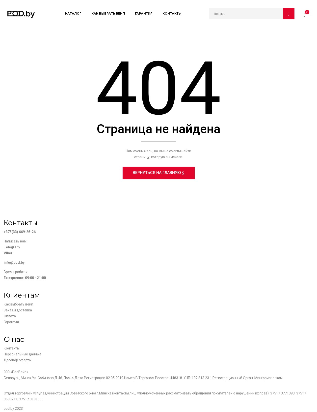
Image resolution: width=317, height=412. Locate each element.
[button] (305, 14)
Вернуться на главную (157, 173)
